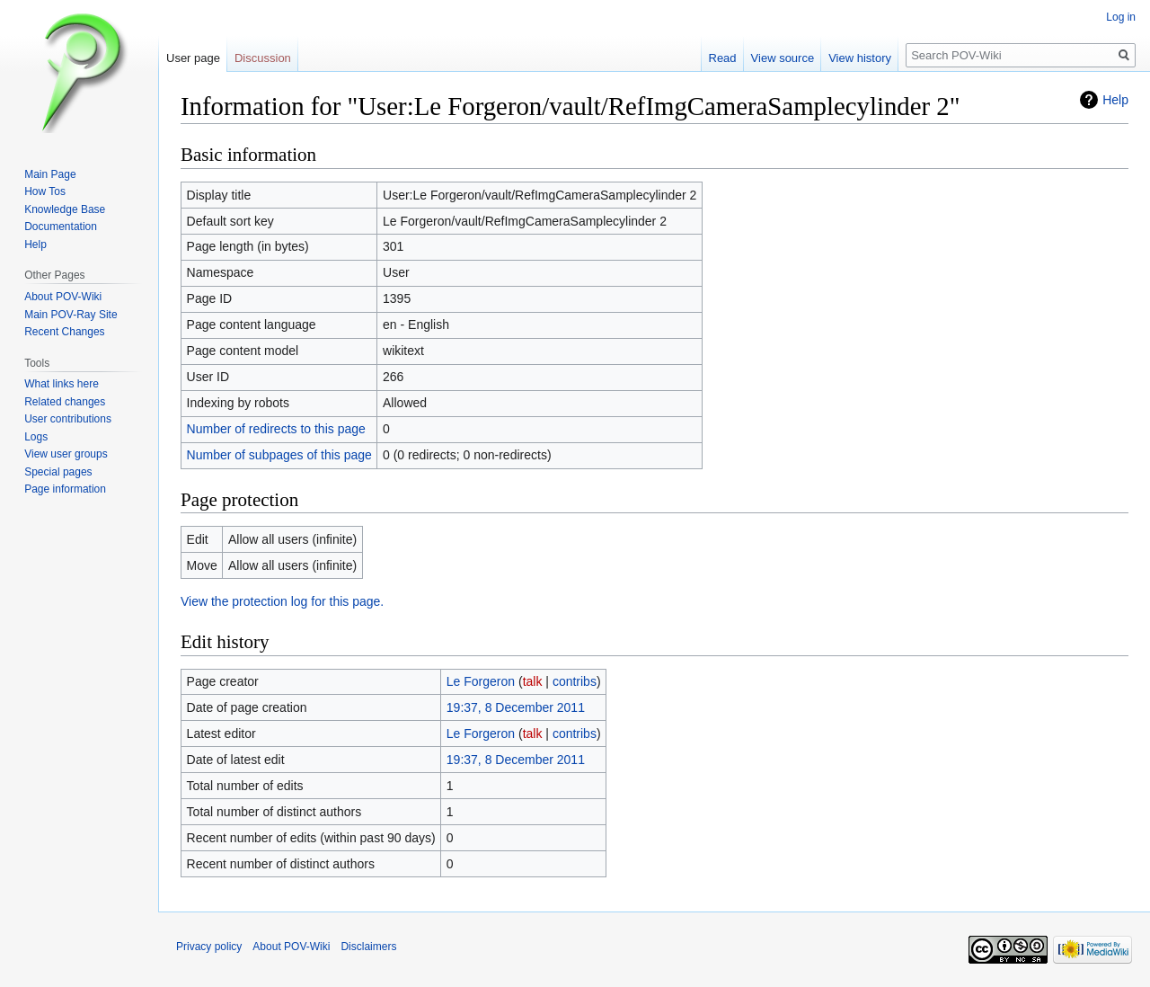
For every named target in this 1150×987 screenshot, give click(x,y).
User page (193, 58)
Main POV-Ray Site (70, 314)
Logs (36, 437)
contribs (575, 681)
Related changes (64, 402)
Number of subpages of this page (279, 455)
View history (859, 58)
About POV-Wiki (63, 296)
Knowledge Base (64, 209)
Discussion (262, 58)
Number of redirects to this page (276, 429)
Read (723, 58)
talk (533, 681)
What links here (61, 384)
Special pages (58, 472)
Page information (65, 489)
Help (1115, 100)
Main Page (49, 174)
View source (783, 58)
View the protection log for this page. (282, 601)
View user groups (66, 454)
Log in (1121, 17)
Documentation (60, 226)
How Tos (45, 191)
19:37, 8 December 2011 (516, 707)
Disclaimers (368, 946)
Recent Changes (64, 331)
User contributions (67, 419)
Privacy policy (209, 946)
